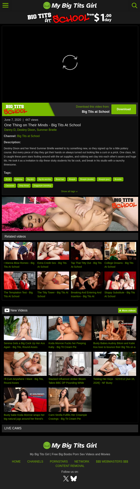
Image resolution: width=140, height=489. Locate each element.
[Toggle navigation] (5, 5)
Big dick (30, 179)
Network (81, 461)
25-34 (8, 179)
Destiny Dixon (26, 129)
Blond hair (60, 179)
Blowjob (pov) (104, 179)
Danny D (9, 129)
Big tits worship (45, 179)
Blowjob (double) (87, 179)
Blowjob (72, 179)
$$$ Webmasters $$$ (112, 461)
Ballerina (18, 179)
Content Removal (70, 465)
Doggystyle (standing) (42, 186)
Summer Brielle (47, 129)
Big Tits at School (28, 136)
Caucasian (10, 186)
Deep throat (24, 186)
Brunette (118, 179)
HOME (16, 461)
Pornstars (59, 461)
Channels (35, 461)
